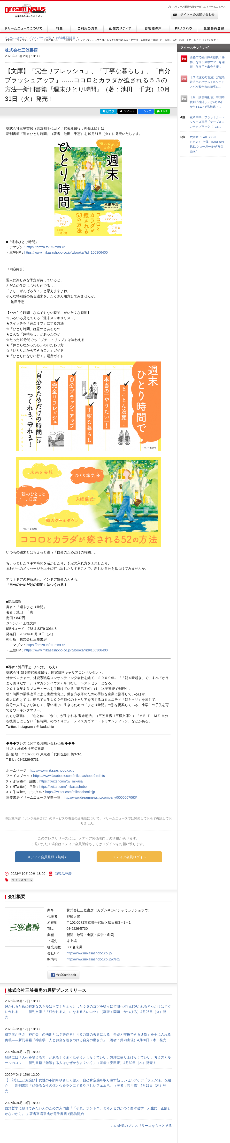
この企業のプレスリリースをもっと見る (141, 1126)
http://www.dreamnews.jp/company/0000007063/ (100, 797)
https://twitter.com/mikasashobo (63, 787)
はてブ (108, 111)
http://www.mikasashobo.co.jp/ (89, 953)
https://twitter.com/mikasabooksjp (70, 792)
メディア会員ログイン (129, 857)
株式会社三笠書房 (65, 37)
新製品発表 (63, 874)
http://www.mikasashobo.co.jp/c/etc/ (93, 959)
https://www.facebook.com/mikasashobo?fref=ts (69, 776)
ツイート (127, 111)
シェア (145, 111)
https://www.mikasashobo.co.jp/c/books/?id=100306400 (65, 252)
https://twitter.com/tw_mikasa (61, 781)
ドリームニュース (14, 37)
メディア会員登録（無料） (47, 857)
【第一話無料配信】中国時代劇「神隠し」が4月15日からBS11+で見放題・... (207, 102)
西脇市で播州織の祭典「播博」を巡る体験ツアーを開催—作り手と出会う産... (207, 62)
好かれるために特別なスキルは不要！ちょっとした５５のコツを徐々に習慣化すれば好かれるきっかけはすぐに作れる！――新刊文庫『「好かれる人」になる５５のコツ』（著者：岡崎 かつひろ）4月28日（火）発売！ (88, 1011)
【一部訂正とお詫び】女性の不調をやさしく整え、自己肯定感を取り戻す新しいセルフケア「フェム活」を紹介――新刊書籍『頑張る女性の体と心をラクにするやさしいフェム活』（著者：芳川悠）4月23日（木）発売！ (88, 1085)
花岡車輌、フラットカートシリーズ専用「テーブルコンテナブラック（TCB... (207, 122)
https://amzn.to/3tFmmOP (45, 247)
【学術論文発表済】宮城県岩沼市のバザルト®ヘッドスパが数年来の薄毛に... (207, 82)
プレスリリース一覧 (40, 37)
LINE (162, 111)
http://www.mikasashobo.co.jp (52, 770)
